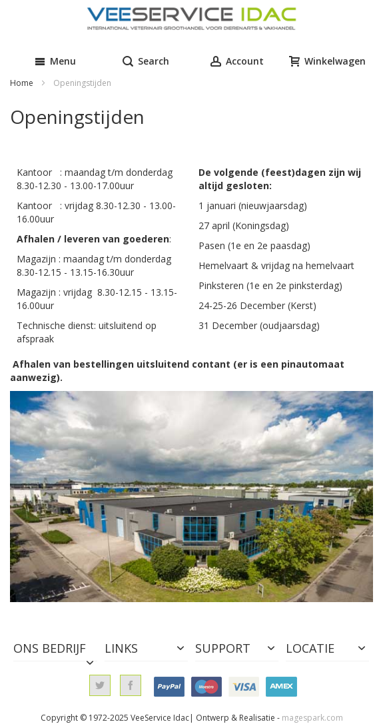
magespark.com (312, 717)
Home (22, 83)
